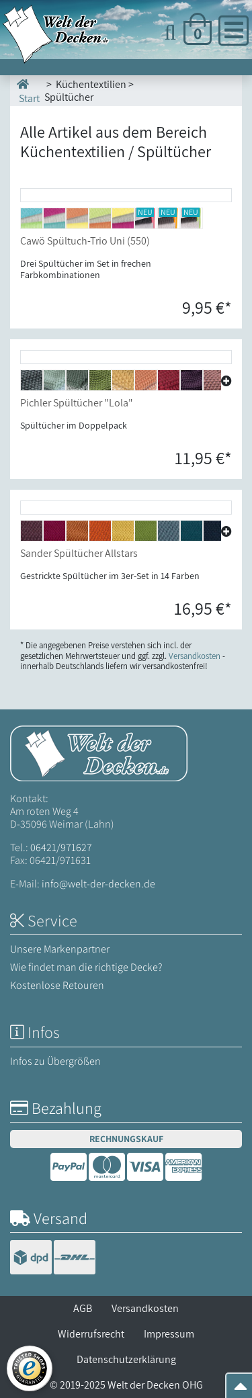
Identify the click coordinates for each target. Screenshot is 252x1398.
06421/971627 (61, 847)
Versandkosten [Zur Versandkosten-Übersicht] (194, 656)
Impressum (169, 1334)
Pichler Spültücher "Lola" (76, 403)
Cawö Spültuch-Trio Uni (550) (85, 241)
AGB (82, 1308)
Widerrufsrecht (91, 1334)
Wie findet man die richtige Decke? (86, 967)
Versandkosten (145, 1308)
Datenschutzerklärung (126, 1359)
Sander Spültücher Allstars (79, 553)
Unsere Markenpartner (60, 949)
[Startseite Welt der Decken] (98, 752)
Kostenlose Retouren (57, 985)
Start (28, 90)
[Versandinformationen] (52, 1259)
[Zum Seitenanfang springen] (240, 1390)
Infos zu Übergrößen (55, 1061)
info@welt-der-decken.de (98, 884)
